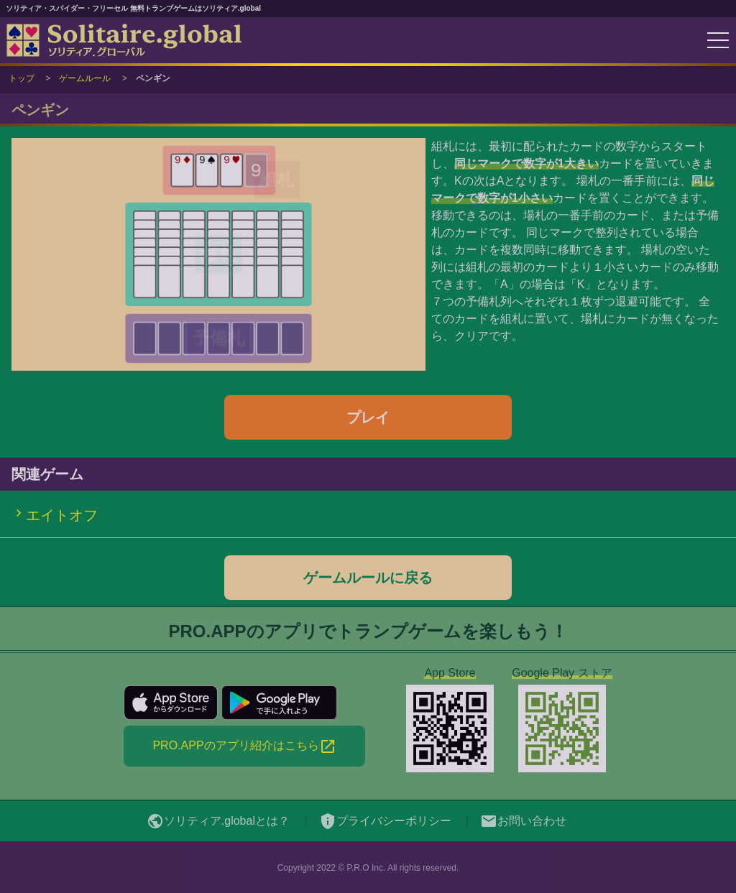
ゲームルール (85, 78)
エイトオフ (62, 515)
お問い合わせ (523, 821)
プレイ (368, 417)
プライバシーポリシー (385, 821)
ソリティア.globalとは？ (218, 821)
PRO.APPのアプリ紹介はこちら (244, 746)
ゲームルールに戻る (368, 578)
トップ (21, 78)
